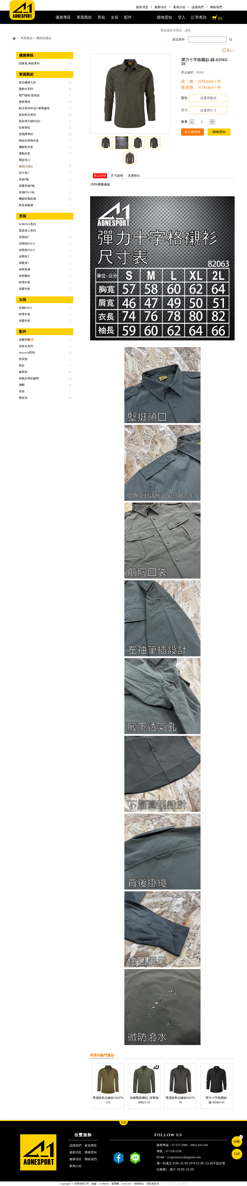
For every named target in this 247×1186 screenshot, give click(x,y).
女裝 (114, 17)
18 (70, 397)
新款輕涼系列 (27, 114)
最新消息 (142, 7)
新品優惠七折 (27, 82)
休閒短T (23, 237)
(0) (220, 18)
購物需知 (164, 17)
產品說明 (100, 175)
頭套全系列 (25, 346)
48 (70, 371)
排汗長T (23, 172)
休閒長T (23, 256)
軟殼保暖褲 (25, 205)
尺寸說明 (117, 175)
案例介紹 (179, 7)
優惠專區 (63, 17)
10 (70, 82)
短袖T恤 (23, 179)
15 (70, 127)
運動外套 (24, 153)
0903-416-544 (199, 1145)
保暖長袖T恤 (26, 185)
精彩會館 (182, 1183)
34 (70, 88)
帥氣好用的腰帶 (28, 378)
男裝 (101, 17)
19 (70, 198)
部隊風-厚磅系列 (29, 63)
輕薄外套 (24, 282)
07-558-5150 (173, 1151)
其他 (21, 391)
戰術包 (22, 397)
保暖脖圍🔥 (26, 339)
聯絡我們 (216, 7)
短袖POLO (25, 307)
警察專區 (24, 101)
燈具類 (22, 359)
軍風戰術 (84, 17)
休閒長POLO (26, 250)
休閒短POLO (26, 243)
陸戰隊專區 (25, 134)
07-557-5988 (180, 1145)
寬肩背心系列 (27, 230)
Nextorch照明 (26, 352)
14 (70, 352)
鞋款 (21, 365)
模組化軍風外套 (28, 140)
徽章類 (22, 371)
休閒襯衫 (24, 275)
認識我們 (198, 7)
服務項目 (160, 7)
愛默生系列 (25, 88)
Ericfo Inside (168, 1183)
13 (70, 192)
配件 (128, 17)
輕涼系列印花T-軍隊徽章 (34, 108)
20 (70, 63)
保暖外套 (24, 288)
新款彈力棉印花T (29, 121)
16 (70, 114)
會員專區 (91, 1145)
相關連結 (139, 1183)
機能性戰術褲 (27, 198)
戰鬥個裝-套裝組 (29, 95)
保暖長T (23, 262)
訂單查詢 (198, 17)
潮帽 (21, 384)
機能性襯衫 (25, 166)
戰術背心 (24, 159)
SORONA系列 (27, 224)
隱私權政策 (153, 1183)
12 (70, 95)
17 (70, 237)
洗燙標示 (134, 175)
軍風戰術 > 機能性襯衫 (36, 38)
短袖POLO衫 (26, 192)
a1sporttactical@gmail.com (184, 1157)
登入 (181, 17)
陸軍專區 (24, 127)
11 (70, 108)
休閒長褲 (24, 269)
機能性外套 (25, 147)
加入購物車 (192, 132)
